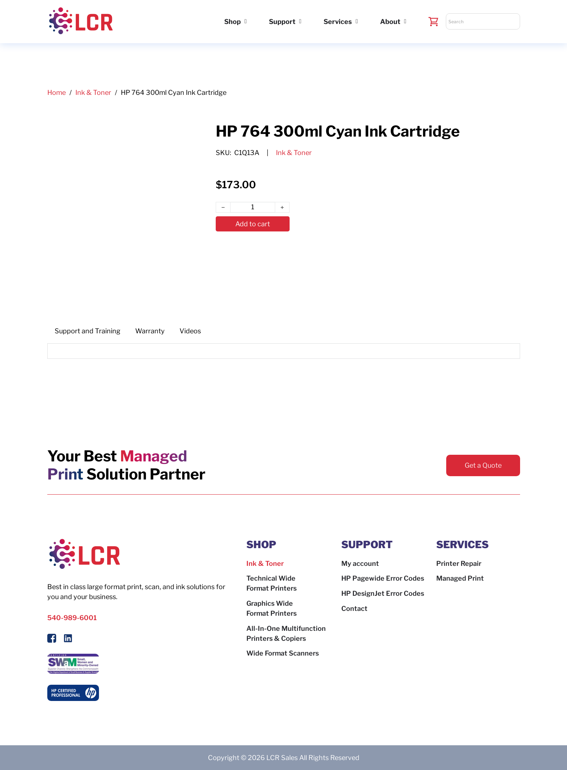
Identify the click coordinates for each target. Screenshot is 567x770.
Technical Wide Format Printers (271, 583)
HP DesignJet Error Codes (382, 593)
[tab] (87, 331)
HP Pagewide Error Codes (382, 578)
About (390, 21)
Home (56, 92)
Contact (354, 608)
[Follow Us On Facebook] (51, 639)
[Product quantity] (252, 207)
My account (360, 563)
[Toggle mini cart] (433, 22)
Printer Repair (458, 563)
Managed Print (460, 578)
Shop (232, 21)
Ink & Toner (93, 92)
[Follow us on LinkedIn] (68, 639)
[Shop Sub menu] (246, 21)
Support (282, 21)
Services (338, 21)
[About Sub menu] (405, 21)
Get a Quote (483, 465)
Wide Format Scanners (282, 653)
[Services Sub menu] (357, 21)
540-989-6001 (72, 618)
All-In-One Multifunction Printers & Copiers (286, 633)
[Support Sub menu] (300, 21)
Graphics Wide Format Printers (271, 608)
